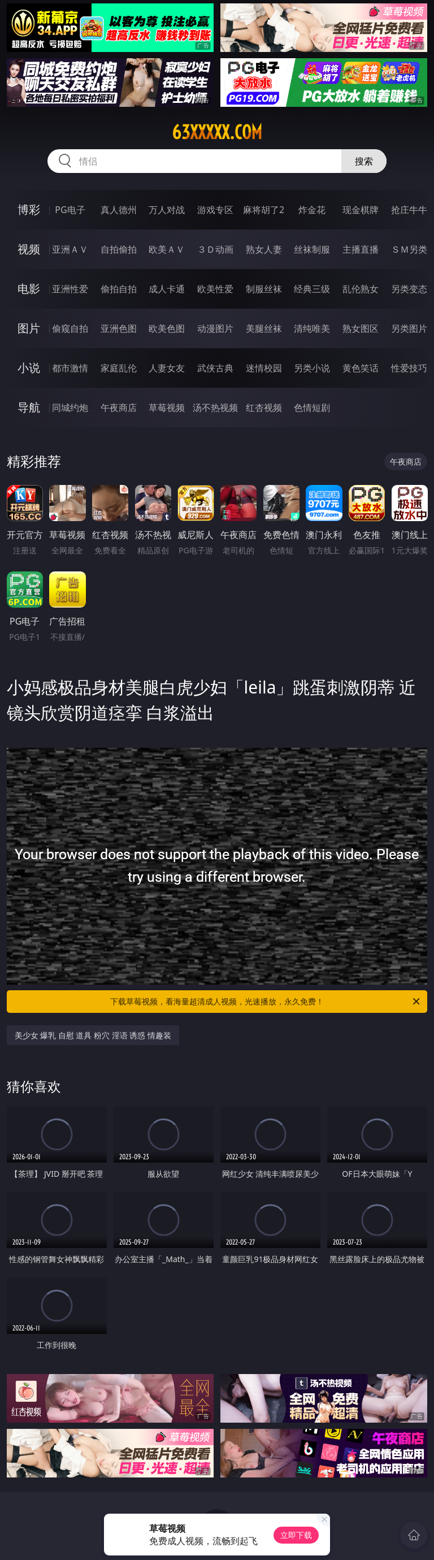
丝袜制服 (312, 249)
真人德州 (119, 209)
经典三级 (312, 289)
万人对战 (167, 209)
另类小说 (312, 368)
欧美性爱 (215, 289)
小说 (29, 367)
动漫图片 (215, 328)
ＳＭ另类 (409, 249)
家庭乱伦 (119, 368)
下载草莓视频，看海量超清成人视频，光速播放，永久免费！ (266, 1001)
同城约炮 (70, 407)
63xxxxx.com (217, 132)
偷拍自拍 (119, 289)
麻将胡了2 (263, 209)
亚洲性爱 (70, 289)
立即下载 (296, 1534)
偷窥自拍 (70, 328)
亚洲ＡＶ (70, 249)
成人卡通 (167, 289)
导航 (29, 407)
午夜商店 (119, 407)
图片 (29, 328)
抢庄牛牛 (409, 209)
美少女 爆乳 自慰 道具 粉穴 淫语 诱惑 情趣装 (93, 1035)
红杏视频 (264, 407)
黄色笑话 (360, 368)
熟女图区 (360, 328)
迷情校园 (264, 368)
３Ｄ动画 (215, 249)
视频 (29, 249)
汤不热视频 (215, 407)
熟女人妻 (264, 249)
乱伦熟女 (360, 289)
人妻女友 (167, 368)
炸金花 (312, 209)
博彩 (29, 209)
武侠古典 (215, 368)
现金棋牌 (360, 209)
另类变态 (409, 289)
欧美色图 (167, 328)
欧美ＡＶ (167, 249)
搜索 (364, 161)
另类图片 (409, 328)
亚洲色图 (119, 328)
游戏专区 (215, 209)
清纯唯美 (312, 328)
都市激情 (70, 368)
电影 (29, 288)
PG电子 (70, 209)
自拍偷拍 (119, 249)
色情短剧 (312, 407)
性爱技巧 (409, 368)
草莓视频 (167, 407)
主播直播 (360, 249)
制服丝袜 (264, 289)
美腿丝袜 (264, 328)
